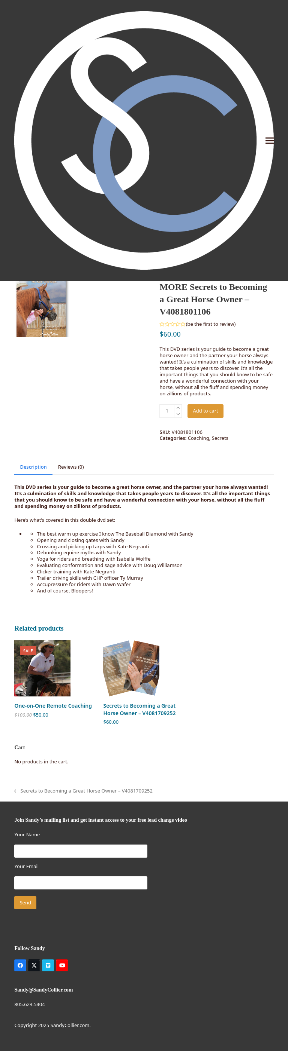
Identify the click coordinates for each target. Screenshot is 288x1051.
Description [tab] (33, 466)
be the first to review (211, 324)
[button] (270, 140)
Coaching (198, 438)
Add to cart (205, 410)
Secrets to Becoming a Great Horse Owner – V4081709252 (83, 791)
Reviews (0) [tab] (71, 466)
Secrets (220, 438)
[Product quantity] (166, 411)
